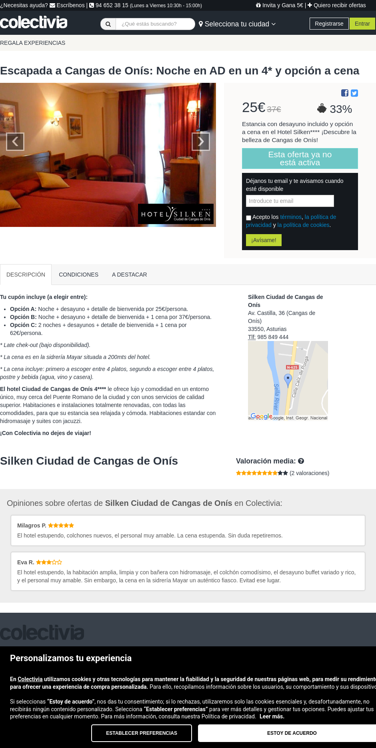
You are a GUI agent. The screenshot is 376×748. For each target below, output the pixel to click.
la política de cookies (304, 225)
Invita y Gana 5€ (279, 5)
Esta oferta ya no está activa (300, 158)
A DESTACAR (129, 274)
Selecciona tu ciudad (237, 24)
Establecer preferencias (141, 733)
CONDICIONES (78, 274)
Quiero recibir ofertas (337, 5)
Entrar (362, 23)
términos (291, 217)
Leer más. (272, 716)
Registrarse (329, 23)
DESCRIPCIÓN (25, 274)
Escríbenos (67, 5)
